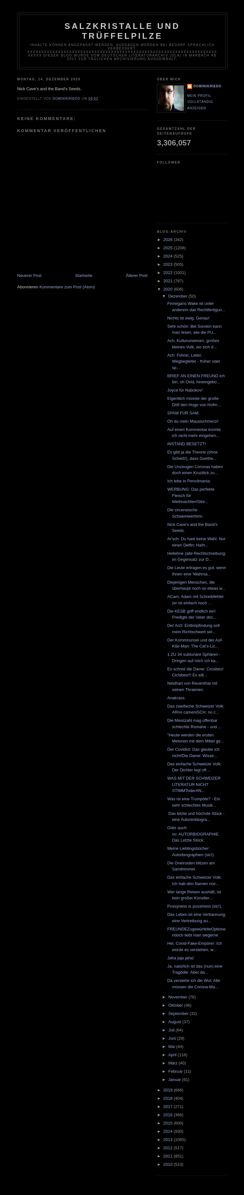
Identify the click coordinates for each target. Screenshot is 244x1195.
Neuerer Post (29, 275)
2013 (168, 1139)
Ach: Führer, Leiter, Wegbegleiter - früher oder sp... (193, 361)
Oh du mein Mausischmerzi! (192, 421)
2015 (168, 1123)
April (173, 1054)
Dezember (178, 296)
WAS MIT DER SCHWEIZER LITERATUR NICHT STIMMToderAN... (193, 784)
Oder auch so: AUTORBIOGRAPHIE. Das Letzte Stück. (193, 834)
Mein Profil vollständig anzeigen (200, 102)
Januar (175, 1079)
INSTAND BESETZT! (186, 443)
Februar (176, 1071)
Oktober (176, 1005)
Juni (172, 1038)
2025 (168, 247)
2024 (168, 256)
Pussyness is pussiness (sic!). (194, 906)
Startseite (83, 275)
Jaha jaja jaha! (180, 958)
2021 (168, 281)
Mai (172, 1046)
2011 (168, 1156)
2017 (168, 1106)
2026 (168, 239)
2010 (168, 1164)
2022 (168, 272)
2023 (168, 264)
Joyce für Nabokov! (184, 390)
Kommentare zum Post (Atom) (67, 287)
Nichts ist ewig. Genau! (188, 318)
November (178, 997)
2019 (168, 1090)
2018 (168, 1098)
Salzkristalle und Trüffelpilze (122, 31)
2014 (168, 1131)
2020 (168, 289)
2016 (168, 1114)
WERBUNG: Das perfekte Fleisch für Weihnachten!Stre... (190, 495)
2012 (168, 1147)
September (179, 1013)
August (175, 1021)
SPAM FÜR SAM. (183, 413)
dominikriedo (207, 86)
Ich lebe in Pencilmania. (189, 481)
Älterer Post (136, 275)
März (173, 1063)
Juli (172, 1030)
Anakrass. (176, 697)
